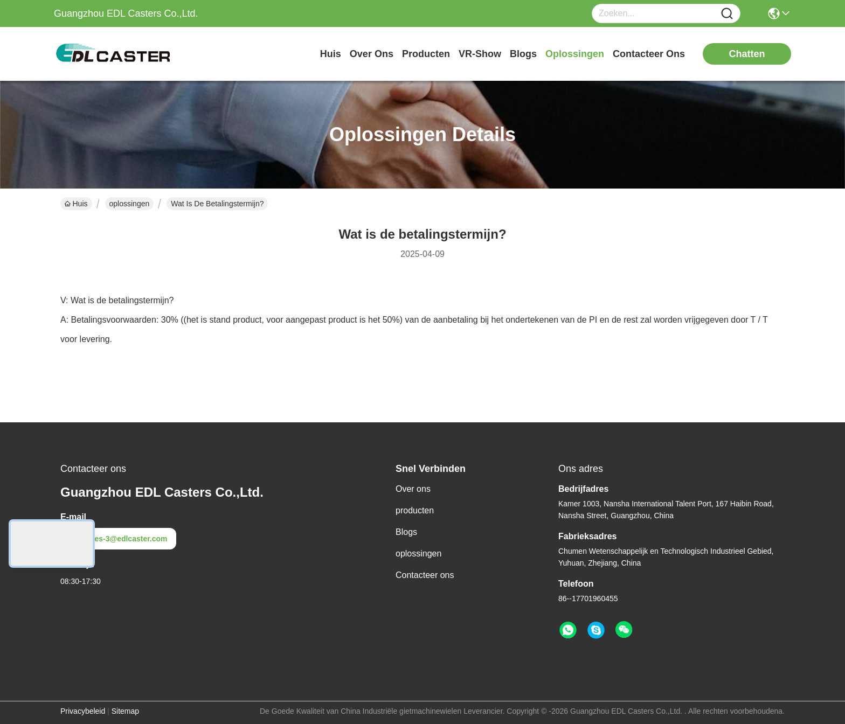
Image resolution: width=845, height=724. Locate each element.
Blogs (406, 532)
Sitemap (125, 711)
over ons (371, 53)
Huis (330, 53)
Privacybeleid (82, 711)
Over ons (413, 488)
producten (426, 53)
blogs (523, 53)
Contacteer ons (425, 575)
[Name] (727, 13)
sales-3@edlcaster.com (118, 539)
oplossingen (574, 53)
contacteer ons (649, 53)
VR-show (480, 53)
